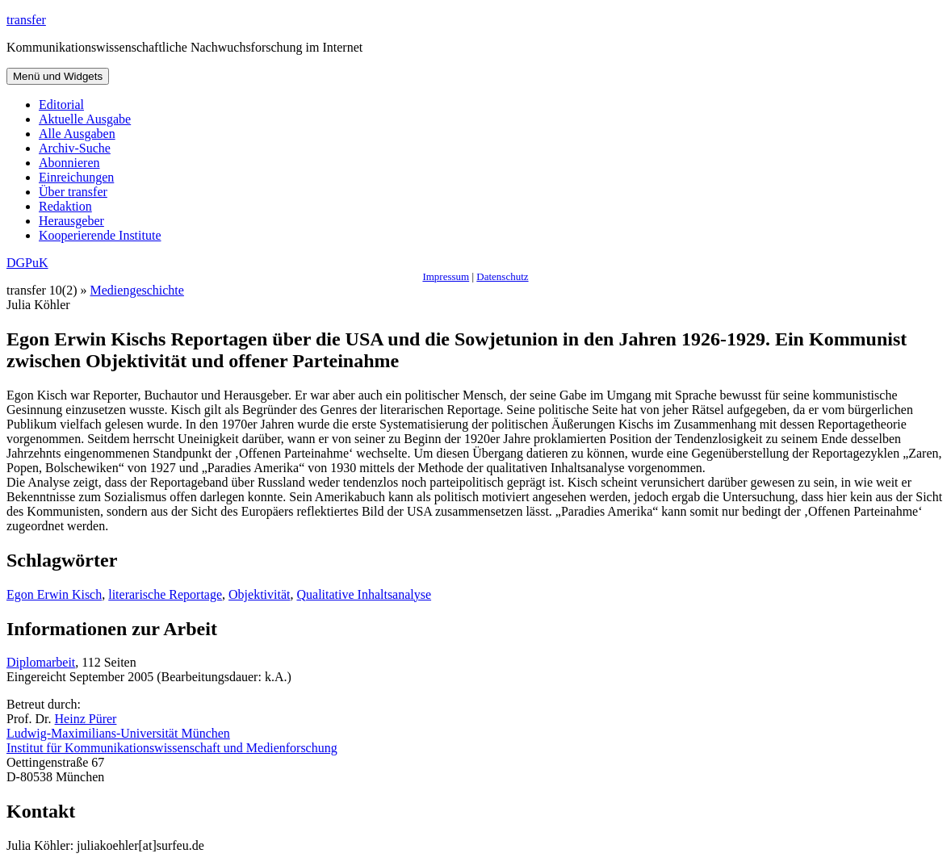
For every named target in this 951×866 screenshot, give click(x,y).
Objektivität (259, 594)
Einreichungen (76, 177)
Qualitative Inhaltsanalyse (363, 594)
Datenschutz (502, 276)
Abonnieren (69, 162)
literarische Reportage (165, 594)
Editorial (61, 104)
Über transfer (73, 192)
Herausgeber (71, 221)
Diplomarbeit (40, 662)
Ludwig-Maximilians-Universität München (118, 733)
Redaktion (65, 206)
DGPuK (27, 263)
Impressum (445, 276)
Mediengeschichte (137, 290)
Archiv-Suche (75, 148)
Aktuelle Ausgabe (85, 119)
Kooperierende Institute (100, 235)
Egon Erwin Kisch (54, 594)
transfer (26, 20)
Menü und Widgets (58, 76)
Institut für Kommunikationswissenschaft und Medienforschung (171, 748)
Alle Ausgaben (77, 133)
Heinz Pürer (86, 719)
